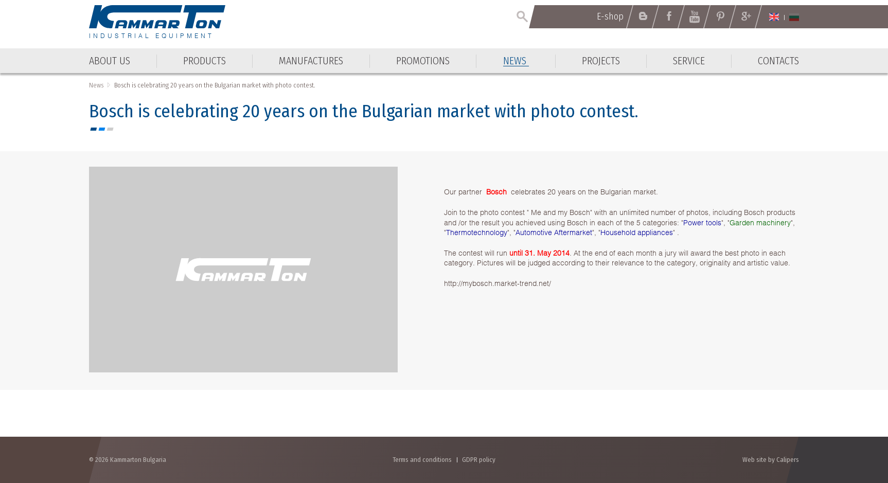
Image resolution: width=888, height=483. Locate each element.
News (96, 85)
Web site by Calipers (770, 459)
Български (794, 17)
